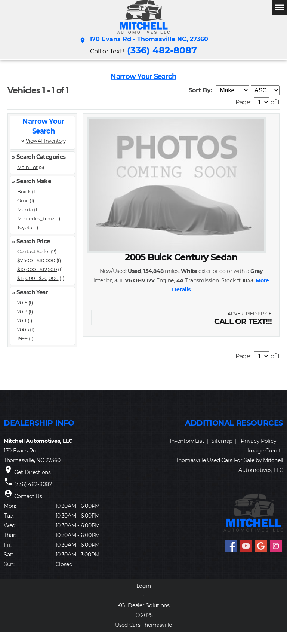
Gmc (22, 200)
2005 (23, 329)
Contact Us (28, 496)
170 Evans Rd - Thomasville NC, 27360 (143, 40)
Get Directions (32, 472)
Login (143, 586)
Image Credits (265, 450)
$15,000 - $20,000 (38, 278)
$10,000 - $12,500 (37, 269)
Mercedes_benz (36, 218)
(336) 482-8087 (162, 50)
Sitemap (221, 441)
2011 (22, 320)
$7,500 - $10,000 (36, 260)
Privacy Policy (258, 441)
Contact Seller (33, 251)
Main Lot (27, 167)
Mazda (25, 209)
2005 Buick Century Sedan (181, 257)
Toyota (24, 227)
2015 (22, 303)
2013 (22, 312)
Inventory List (187, 441)
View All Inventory (45, 141)
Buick (24, 191)
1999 (22, 338)
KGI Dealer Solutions (143, 605)
